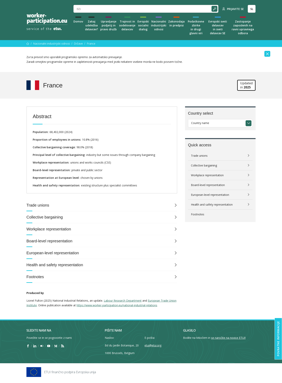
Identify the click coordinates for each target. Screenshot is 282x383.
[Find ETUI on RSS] (62, 346)
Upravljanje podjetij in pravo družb (108, 25)
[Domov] (27, 43)
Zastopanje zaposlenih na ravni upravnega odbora (243, 27)
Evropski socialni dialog (143, 25)
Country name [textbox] (200, 123)
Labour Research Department (123, 300)
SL (251, 9)
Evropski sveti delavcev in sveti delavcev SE (217, 27)
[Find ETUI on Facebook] (27, 346)
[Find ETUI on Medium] (55, 346)
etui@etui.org (153, 345)
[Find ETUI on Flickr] (41, 346)
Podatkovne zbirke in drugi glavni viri (196, 27)
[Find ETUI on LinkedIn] (34, 346)
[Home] (47, 21)
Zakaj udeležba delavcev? (91, 25)
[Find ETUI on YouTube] (48, 346)
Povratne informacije (278, 338)
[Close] (267, 54)
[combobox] (220, 123)
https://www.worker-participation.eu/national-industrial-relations (117, 305)
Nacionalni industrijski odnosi (158, 25)
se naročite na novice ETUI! (228, 338)
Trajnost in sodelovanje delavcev (127, 25)
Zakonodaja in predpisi (176, 23)
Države (78, 43)
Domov (78, 21)
